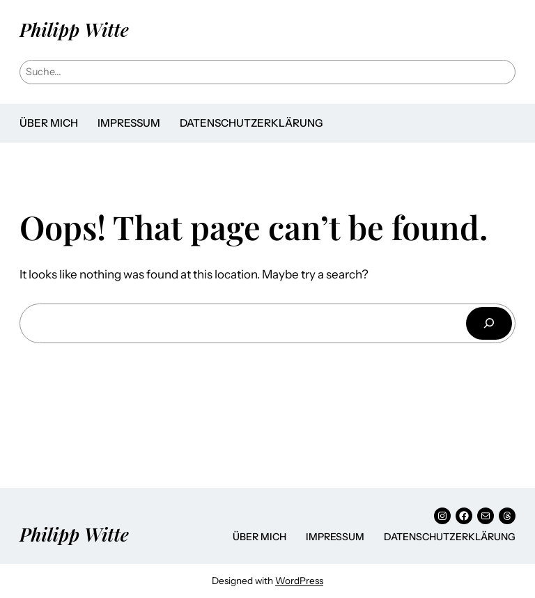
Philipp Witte (74, 29)
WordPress (299, 580)
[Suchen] (489, 323)
